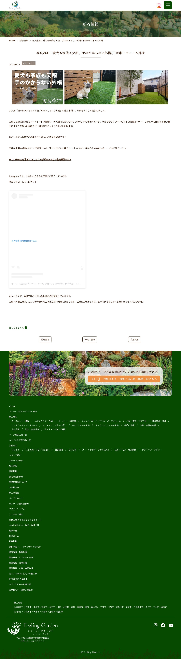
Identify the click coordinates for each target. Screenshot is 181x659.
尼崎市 (129, 607)
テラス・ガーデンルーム (110, 421)
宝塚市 (36, 607)
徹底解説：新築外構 (18, 552)
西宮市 (29, 607)
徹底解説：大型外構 (18, 562)
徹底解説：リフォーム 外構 (21, 557)
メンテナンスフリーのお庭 (107, 425)
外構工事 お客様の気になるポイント (25, 519)
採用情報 (13, 471)
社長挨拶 (15, 449)
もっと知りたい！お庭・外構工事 (24, 525)
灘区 (87, 607)
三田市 (103, 607)
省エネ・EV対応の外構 (55, 429)
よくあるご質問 (16, 514)
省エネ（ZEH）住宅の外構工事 (23, 573)
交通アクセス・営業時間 (125, 449)
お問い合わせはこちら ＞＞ (33, 641)
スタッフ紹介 (15, 455)
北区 (59, 607)
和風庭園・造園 (159, 421)
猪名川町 (120, 607)
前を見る (45, 339)
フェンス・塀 (87, 421)
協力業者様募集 (16, 476)
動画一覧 (13, 530)
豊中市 (52, 611)
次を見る (134, 339)
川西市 (111, 607)
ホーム (12, 406)
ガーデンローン (16, 498)
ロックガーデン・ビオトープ (24, 425)
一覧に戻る (90, 339)
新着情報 (13, 541)
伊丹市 (148, 607)
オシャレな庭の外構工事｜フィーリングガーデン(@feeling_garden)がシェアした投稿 (49, 284)
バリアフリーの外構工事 (20, 584)
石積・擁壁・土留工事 (136, 421)
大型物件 (15, 429)
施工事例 (13, 416)
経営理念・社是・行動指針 (37, 449)
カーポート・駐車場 (67, 421)
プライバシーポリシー (152, 449)
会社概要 (59, 449)
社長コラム (14, 535)
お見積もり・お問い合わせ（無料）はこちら (130, 379)
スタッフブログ (16, 460)
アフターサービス (17, 509)
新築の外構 (129, 425)
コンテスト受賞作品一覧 (20, 440)
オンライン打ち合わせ (19, 503)
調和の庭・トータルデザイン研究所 (25, 546)
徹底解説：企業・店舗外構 (21, 568)
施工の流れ (14, 492)
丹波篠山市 (138, 607)
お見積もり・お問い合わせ (21, 589)
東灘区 (80, 607)
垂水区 (94, 607)
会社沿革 (72, 449)
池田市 (60, 611)
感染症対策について (18, 482)
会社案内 (13, 445)
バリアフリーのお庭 (81, 425)
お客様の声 (14, 487)
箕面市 (44, 611)
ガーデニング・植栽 (20, 421)
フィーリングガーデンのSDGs (95, 449)
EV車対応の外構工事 (18, 578)
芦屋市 (44, 607)
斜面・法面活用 (32, 429)
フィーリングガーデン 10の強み (23, 411)
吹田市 (29, 611)
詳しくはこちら (16, 327)
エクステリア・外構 (44, 421)
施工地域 (13, 465)
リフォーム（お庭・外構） (54, 425)
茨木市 (36, 611)
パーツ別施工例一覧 (18, 434)
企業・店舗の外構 (148, 425)
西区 (73, 607)
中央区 (66, 607)
